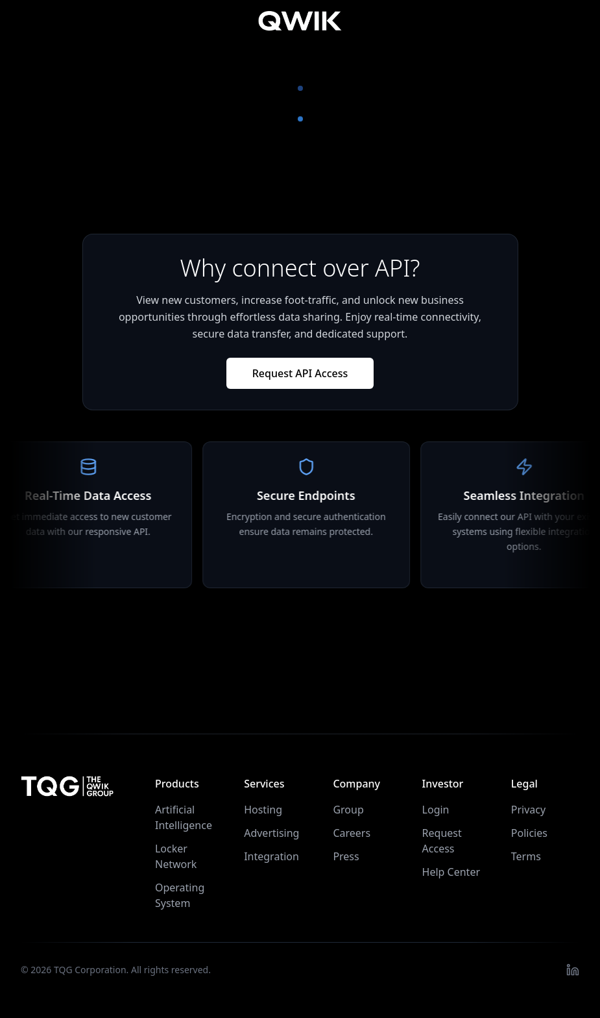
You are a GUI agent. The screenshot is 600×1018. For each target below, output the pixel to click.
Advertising (271, 833)
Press (346, 856)
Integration (271, 856)
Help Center (451, 872)
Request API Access (300, 373)
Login (436, 809)
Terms (526, 856)
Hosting (263, 809)
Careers (351, 833)
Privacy (528, 809)
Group (348, 809)
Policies (529, 833)
